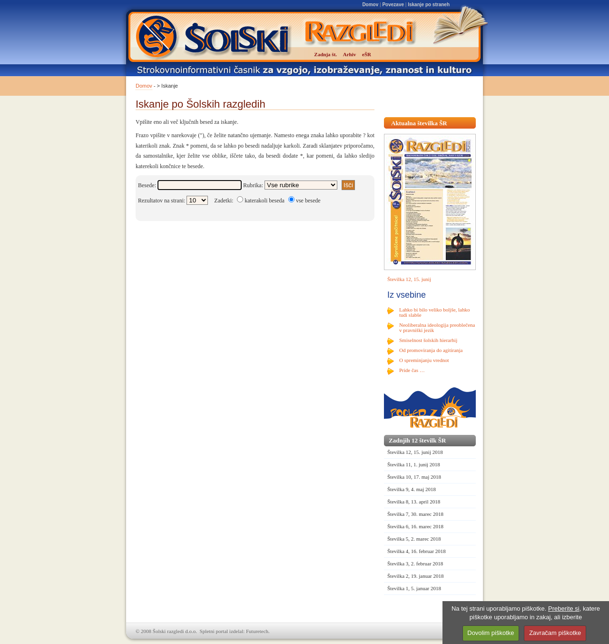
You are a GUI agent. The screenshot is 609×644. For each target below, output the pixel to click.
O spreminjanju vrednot (424, 360)
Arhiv (349, 54)
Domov (370, 4)
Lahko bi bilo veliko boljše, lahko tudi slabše (434, 312)
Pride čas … (412, 370)
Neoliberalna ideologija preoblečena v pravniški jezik (437, 327)
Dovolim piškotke (490, 632)
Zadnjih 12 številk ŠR (417, 440)
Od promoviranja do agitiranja (431, 350)
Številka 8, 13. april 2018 (413, 501)
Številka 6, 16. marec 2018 (415, 526)
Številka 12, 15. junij (409, 279)
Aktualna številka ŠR (419, 123)
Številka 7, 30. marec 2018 (415, 514)
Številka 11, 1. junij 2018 (413, 464)
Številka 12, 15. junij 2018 (415, 452)
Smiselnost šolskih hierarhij (428, 340)
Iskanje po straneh (429, 4)
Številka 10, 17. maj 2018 (414, 477)
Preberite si (564, 608)
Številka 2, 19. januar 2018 (415, 576)
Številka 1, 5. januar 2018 (414, 588)
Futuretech (257, 631)
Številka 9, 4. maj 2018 (411, 489)
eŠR (366, 54)
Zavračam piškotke (555, 632)
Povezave (393, 4)
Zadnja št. (325, 54)
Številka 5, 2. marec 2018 (414, 539)
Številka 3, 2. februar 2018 (415, 563)
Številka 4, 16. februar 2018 (416, 551)
